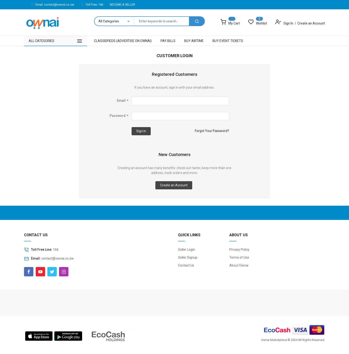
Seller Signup (187, 257)
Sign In (288, 23)
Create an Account (311, 23)
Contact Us (186, 265)
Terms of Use (239, 257)
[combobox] (161, 21)
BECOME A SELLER (122, 4)
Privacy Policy (239, 249)
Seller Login (186, 249)
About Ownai (238, 265)
